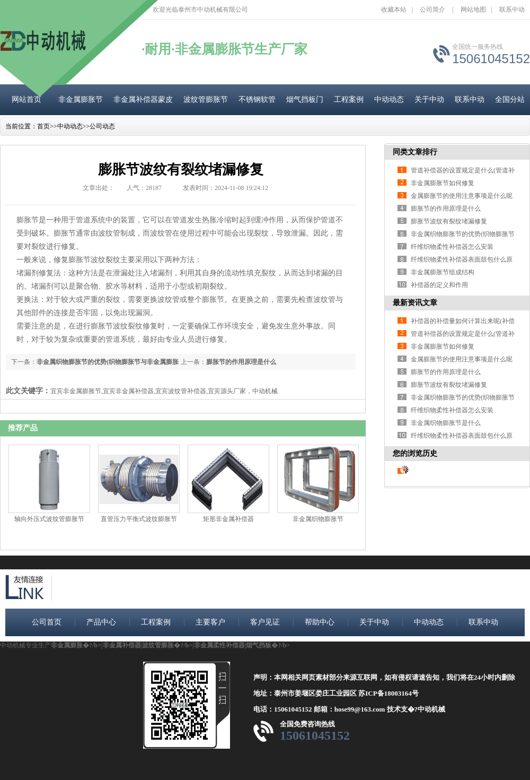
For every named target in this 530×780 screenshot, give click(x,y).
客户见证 (265, 622)
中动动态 (389, 99)
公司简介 (432, 9)
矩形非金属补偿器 (228, 519)
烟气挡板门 (304, 99)
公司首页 (46, 622)
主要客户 (210, 622)
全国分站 (510, 99)
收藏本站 (394, 9)
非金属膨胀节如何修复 (442, 183)
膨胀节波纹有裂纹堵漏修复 (449, 221)
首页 (43, 126)
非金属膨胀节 (80, 99)
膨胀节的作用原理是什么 (241, 362)
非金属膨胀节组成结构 (442, 272)
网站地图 (473, 9)
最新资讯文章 (415, 303)
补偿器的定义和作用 (439, 285)
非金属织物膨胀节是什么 (446, 423)
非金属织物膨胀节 (318, 519)
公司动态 (102, 126)
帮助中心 (319, 622)
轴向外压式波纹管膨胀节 (49, 519)
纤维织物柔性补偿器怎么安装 (452, 246)
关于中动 (429, 99)
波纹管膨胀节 (205, 99)
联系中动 (512, 9)
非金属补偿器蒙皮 (143, 99)
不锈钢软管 (257, 99)
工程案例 (349, 99)
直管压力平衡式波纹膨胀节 (139, 519)
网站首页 (26, 99)
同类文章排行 (415, 152)
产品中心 (101, 622)
